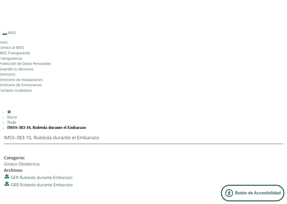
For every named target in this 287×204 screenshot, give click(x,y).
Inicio (12, 117)
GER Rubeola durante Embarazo (41, 177)
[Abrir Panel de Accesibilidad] (252, 193)
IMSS (12, 32)
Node (11, 122)
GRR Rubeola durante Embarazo (42, 185)
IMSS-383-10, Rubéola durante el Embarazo (46, 127)
